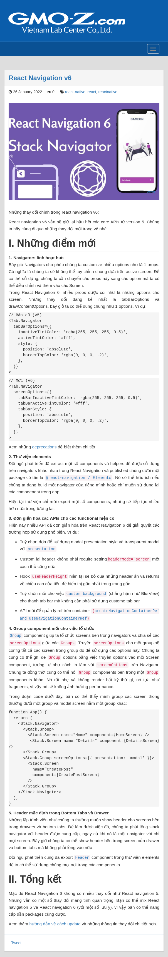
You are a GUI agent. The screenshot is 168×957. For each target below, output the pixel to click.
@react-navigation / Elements (78, 478)
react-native (75, 92)
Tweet (150, 192)
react (92, 92)
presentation (41, 549)
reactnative (107, 92)
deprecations (44, 447)
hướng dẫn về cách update (54, 923)
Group (15, 635)
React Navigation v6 (40, 78)
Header (82, 857)
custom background (86, 594)
